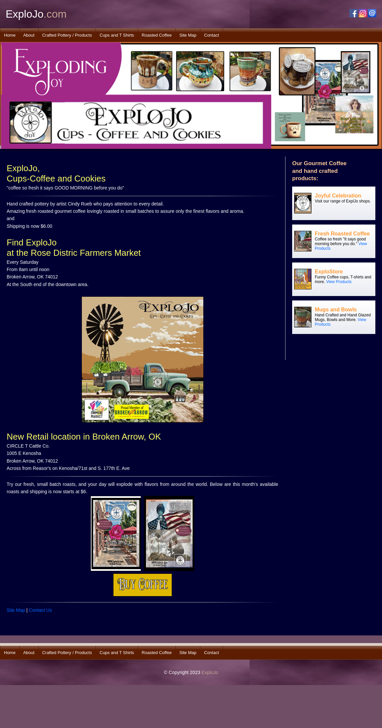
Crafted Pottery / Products (67, 35)
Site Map (187, 35)
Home (10, 35)
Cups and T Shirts (116, 35)
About (29, 35)
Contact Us (40, 610)
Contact (211, 35)
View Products (338, 281)
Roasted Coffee (157, 35)
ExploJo (210, 672)
